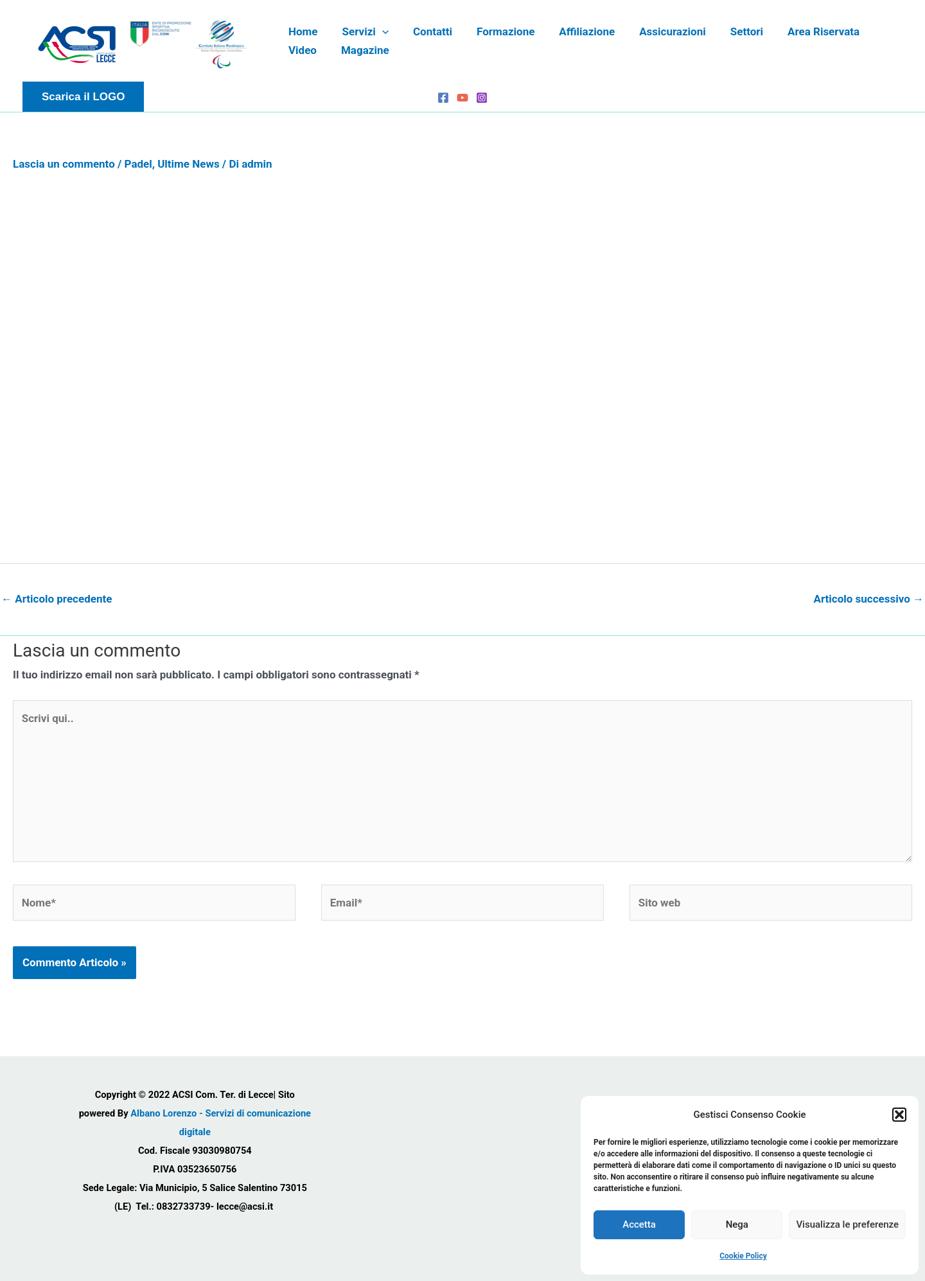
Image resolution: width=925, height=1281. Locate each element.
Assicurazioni (658, 31)
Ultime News (188, 163)
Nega (737, 1224)
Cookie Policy (743, 1255)
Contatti (426, 31)
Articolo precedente (56, 598)
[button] (899, 1114)
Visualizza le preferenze (847, 1224)
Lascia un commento (64, 163)
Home (302, 31)
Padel (138, 163)
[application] (378, 31)
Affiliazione (575, 31)
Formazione (496, 31)
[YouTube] (462, 97)
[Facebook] (443, 97)
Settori (730, 31)
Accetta (639, 1224)
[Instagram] (482, 97)
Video (876, 31)
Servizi (362, 31)
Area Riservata (804, 31)
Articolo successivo (868, 598)
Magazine (311, 50)
